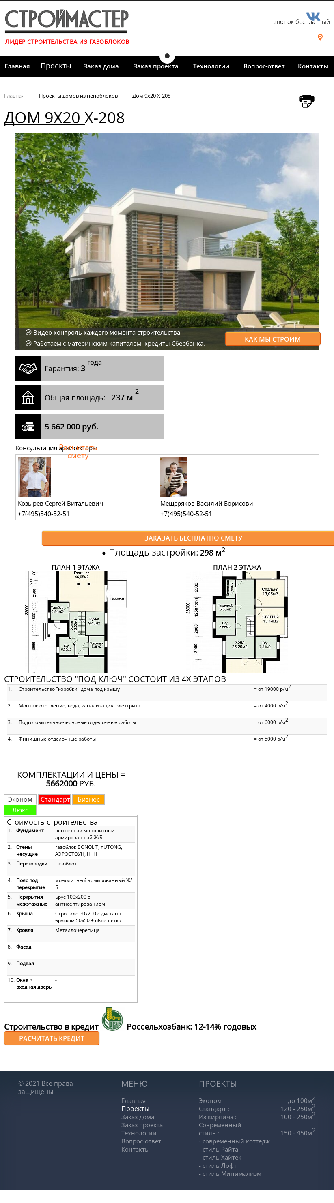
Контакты (313, 66)
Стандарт (214, 1109)
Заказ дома (101, 66)
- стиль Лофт (218, 1165)
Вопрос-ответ (264, 66)
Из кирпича (218, 1117)
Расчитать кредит (51, 1038)
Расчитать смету (78, 451)
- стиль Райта (218, 1149)
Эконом (212, 1100)
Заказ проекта (156, 66)
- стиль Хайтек (220, 1157)
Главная (17, 66)
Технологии (211, 66)
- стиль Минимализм (230, 1173)
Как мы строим (273, 339)
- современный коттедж (234, 1141)
